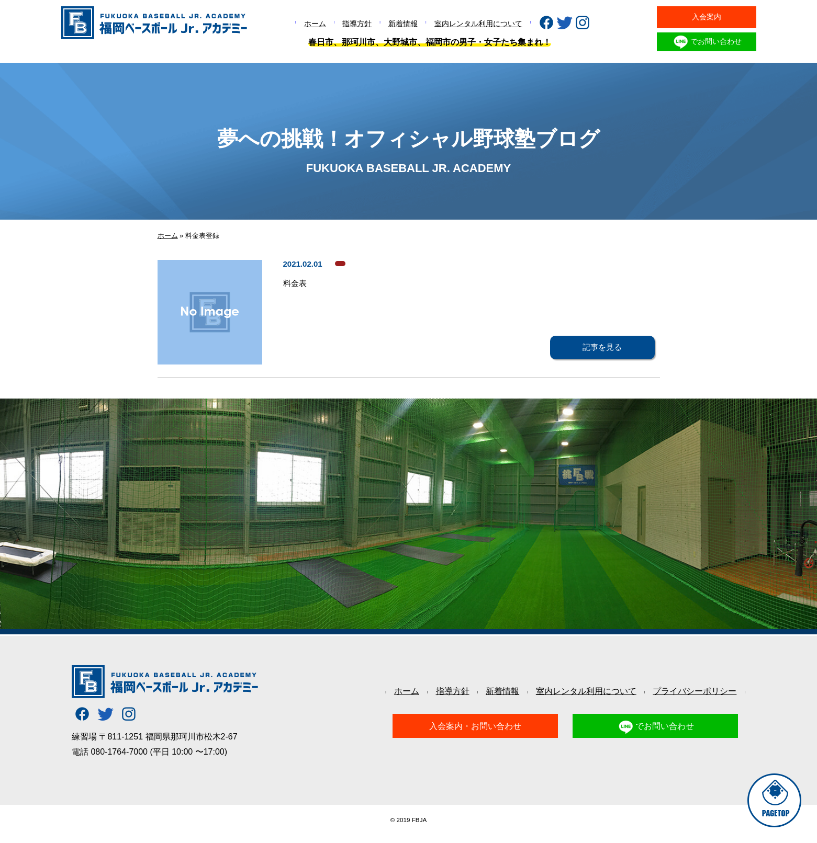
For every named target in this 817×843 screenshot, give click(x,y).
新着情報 (403, 23)
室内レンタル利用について (478, 23)
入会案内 (706, 17)
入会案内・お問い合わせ (475, 726)
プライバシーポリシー (694, 691)
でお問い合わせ (706, 41)
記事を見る (602, 347)
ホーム (315, 23)
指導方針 (357, 23)
